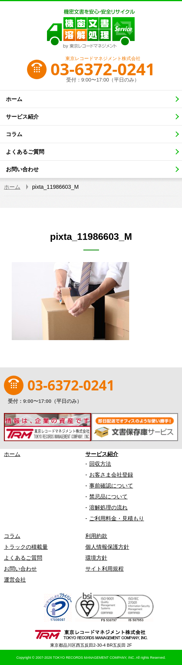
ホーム (12, 454)
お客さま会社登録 (111, 475)
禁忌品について (108, 496)
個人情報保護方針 (107, 547)
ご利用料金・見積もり (116, 518)
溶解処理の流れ (108, 507)
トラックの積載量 (26, 547)
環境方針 (96, 558)
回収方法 (100, 464)
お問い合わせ (20, 569)
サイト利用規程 (104, 569)
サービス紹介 (101, 454)
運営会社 (15, 579)
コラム (12, 536)
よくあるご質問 (23, 558)
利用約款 (96, 536)
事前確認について (111, 485)
